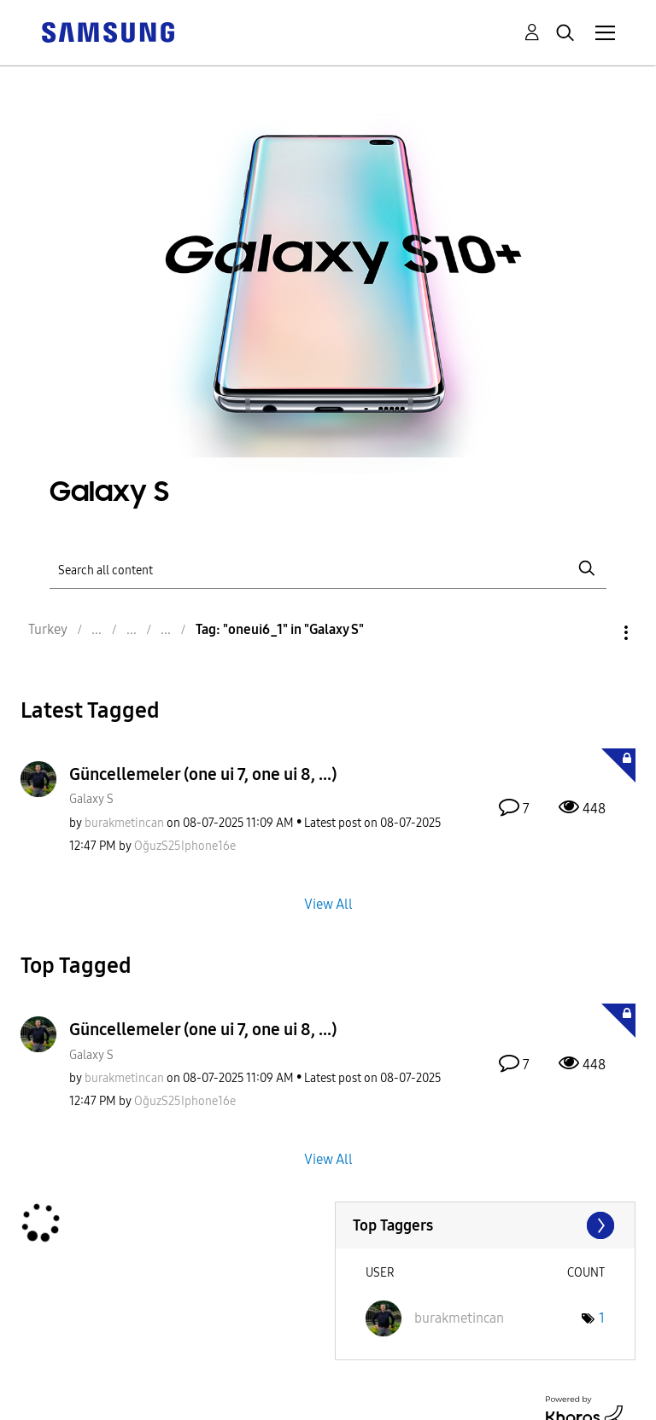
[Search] (328, 569)
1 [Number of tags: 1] (602, 1318)
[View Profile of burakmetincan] (124, 823)
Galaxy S (91, 799)
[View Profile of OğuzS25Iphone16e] (185, 846)
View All (328, 904)
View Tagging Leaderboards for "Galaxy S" (486, 1225)
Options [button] (597, 633)
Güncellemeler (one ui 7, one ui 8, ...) (203, 774)
